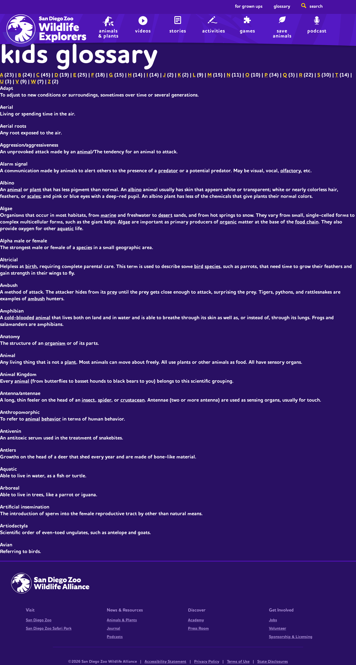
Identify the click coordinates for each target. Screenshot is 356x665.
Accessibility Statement (165, 661)
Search (316, 6)
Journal (113, 628)
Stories (177, 31)
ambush (36, 298)
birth (31, 266)
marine (108, 215)
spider (104, 400)
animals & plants (108, 33)
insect (88, 400)
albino (135, 189)
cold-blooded (19, 317)
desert (165, 215)
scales (33, 196)
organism (55, 343)
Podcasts (115, 637)
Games (247, 31)
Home (20, 23)
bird (198, 266)
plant (35, 189)
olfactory (290, 170)
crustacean (132, 400)
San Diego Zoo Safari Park (48, 628)
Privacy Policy (206, 661)
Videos (143, 31)
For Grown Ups (249, 6)
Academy (196, 620)
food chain (306, 222)
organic (228, 222)
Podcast (317, 31)
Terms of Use (238, 661)
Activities (213, 31)
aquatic (65, 228)
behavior (51, 419)
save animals (282, 33)
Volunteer (277, 628)
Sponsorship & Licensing (290, 637)
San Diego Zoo (38, 620)
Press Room (198, 628)
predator (168, 170)
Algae (124, 222)
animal (84, 151)
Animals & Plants (122, 620)
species (84, 247)
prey (112, 292)
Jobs (273, 620)
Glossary (282, 6)
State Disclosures (272, 661)
